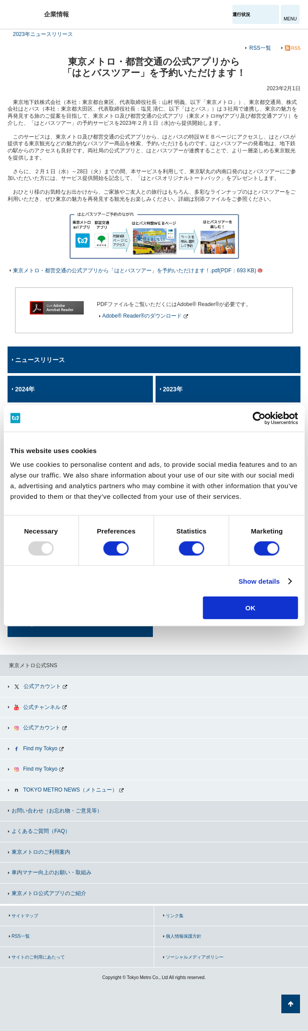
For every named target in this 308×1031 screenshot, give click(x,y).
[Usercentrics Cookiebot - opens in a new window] (259, 418)
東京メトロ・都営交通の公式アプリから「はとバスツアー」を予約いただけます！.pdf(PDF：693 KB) (134, 270)
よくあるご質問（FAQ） (41, 831)
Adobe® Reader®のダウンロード (142, 316)
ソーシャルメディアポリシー (195, 957)
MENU (290, 18)
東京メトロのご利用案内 (41, 852)
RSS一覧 (260, 48)
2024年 (25, 389)
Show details (259, 581)
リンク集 (175, 915)
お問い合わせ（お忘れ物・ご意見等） (57, 811)
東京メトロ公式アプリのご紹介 (49, 893)
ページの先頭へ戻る (290, 1004)
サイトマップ (25, 915)
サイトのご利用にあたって (38, 957)
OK (250, 608)
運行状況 (241, 14)
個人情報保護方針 (183, 936)
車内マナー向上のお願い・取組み (52, 872)
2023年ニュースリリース (43, 34)
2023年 (173, 389)
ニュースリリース (40, 360)
